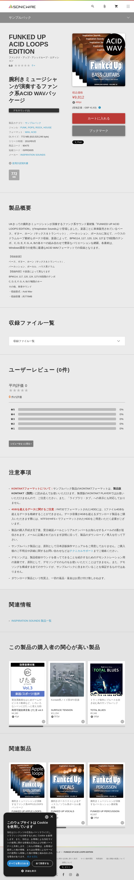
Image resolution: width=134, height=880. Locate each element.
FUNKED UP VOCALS (62, 811)
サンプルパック (33, 123)
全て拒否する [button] (42, 863)
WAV (27, 132)
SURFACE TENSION (62, 710)
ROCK (39, 127)
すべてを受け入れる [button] (19, 863)
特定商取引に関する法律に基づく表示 (63, 859)
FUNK (23, 127)
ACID (33, 132)
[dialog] (30, 844)
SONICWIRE (22, 6)
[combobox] (46, 817)
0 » (33, 65)
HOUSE (47, 127)
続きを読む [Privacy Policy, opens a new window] (32, 856)
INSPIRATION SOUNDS (32, 154)
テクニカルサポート (81, 550)
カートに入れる (99, 118)
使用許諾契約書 (18, 163)
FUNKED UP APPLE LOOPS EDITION (31, 811)
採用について (67, 862)
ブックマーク (98, 131)
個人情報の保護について (115, 859)
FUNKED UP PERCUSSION (104, 811)
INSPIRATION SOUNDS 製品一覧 (31, 620)
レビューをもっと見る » (21, 444)
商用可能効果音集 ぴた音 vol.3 (27, 710)
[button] (30, 871)
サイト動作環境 (87, 859)
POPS (31, 127)
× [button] (51, 816)
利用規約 (99, 859)
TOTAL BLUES (98, 710)
